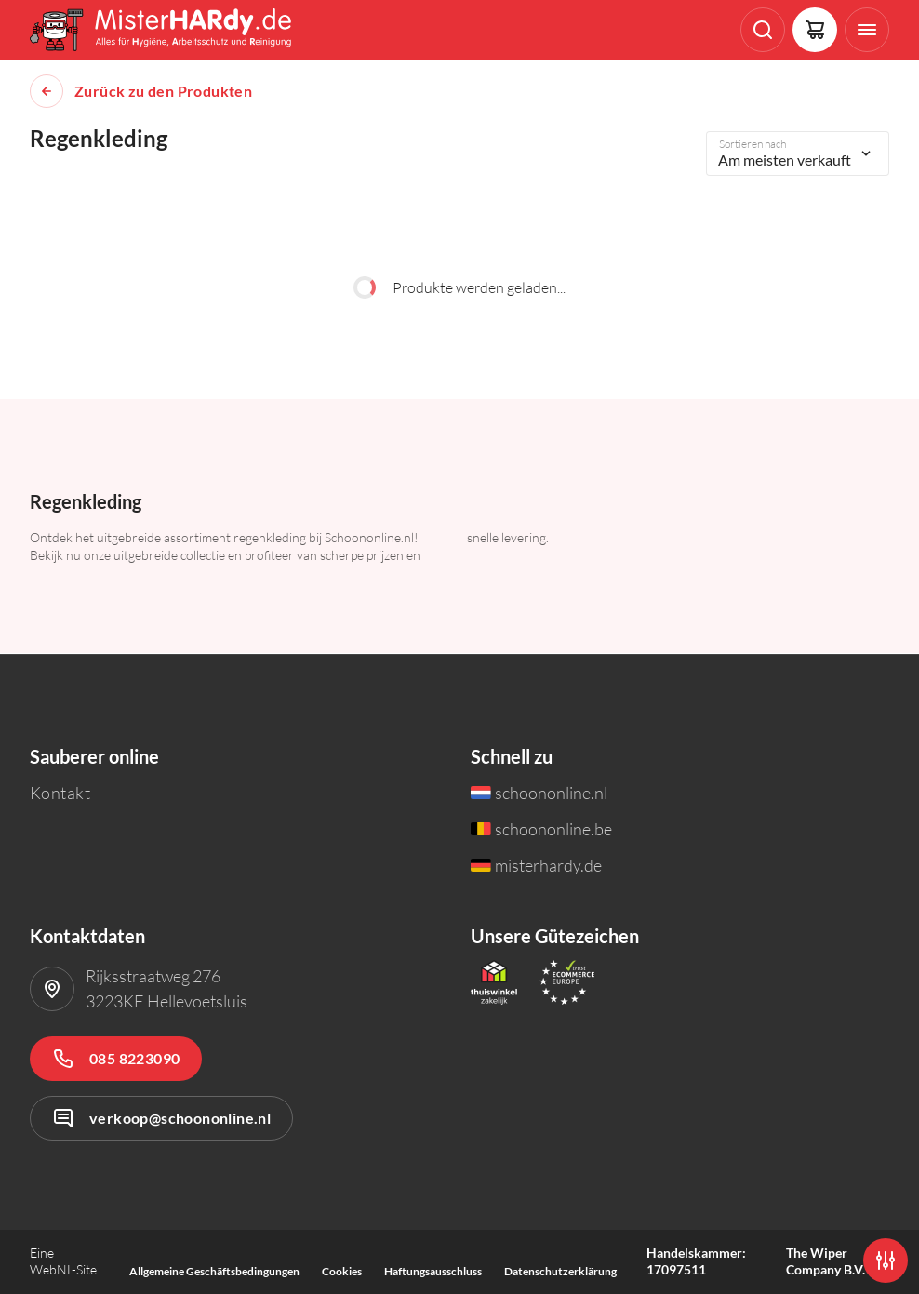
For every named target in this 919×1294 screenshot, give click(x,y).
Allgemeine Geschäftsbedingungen (214, 1271)
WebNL (51, 1269)
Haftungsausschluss (433, 1271)
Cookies (342, 1271)
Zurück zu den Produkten (163, 91)
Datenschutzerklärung (560, 1271)
